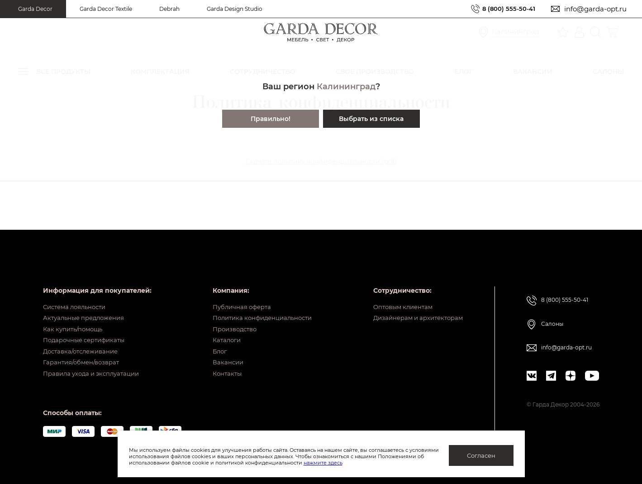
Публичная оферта (235, 289)
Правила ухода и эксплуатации (95, 373)
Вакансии (220, 359)
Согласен (481, 455)
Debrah (169, 8)
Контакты (220, 373)
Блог (212, 345)
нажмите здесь (370, 463)
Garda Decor (35, 8)
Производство (228, 317)
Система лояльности (77, 289)
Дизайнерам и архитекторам (414, 303)
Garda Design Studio (234, 8)
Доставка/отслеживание (84, 345)
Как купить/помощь (75, 317)
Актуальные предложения (87, 303)
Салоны (552, 305)
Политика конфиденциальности (258, 303)
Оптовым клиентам (398, 289)
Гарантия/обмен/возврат (84, 359)
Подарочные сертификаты (87, 331)
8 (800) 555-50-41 (505, 9)
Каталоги (219, 331)
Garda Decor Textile (106, 8)
